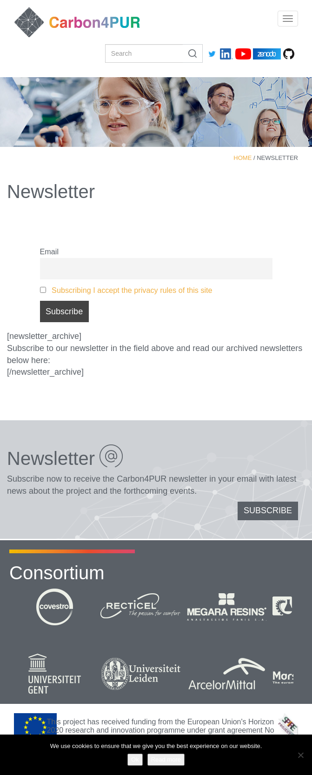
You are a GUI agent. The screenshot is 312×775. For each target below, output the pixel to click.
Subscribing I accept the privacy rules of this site (132, 290)
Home (242, 157)
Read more (166, 759)
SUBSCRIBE (268, 510)
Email (49, 251)
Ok (135, 759)
